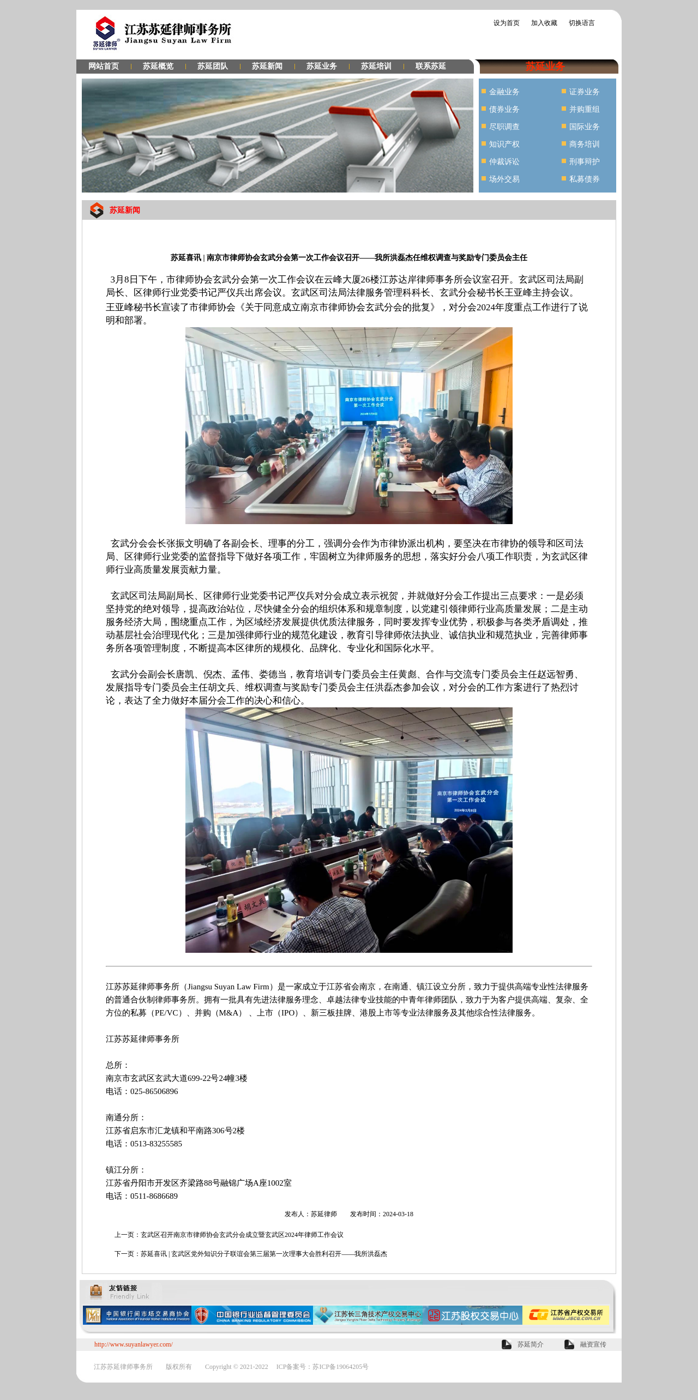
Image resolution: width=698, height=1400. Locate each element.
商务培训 (584, 144)
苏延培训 (376, 66)
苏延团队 (212, 66)
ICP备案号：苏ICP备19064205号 (322, 1367)
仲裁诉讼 (504, 162)
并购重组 (584, 109)
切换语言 (582, 23)
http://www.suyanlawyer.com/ (133, 1344)
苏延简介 (531, 1344)
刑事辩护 (584, 162)
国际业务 (584, 127)
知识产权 (504, 144)
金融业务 (504, 92)
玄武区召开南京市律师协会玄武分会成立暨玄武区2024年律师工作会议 (242, 1235)
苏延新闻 (267, 66)
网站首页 (103, 66)
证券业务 (584, 92)
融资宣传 (593, 1344)
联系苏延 (431, 66)
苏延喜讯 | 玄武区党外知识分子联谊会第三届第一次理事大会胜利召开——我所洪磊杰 (264, 1254)
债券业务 (504, 109)
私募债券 (584, 179)
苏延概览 (158, 66)
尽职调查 (504, 127)
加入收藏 (544, 23)
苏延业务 (321, 66)
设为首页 (507, 23)
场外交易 (504, 179)
